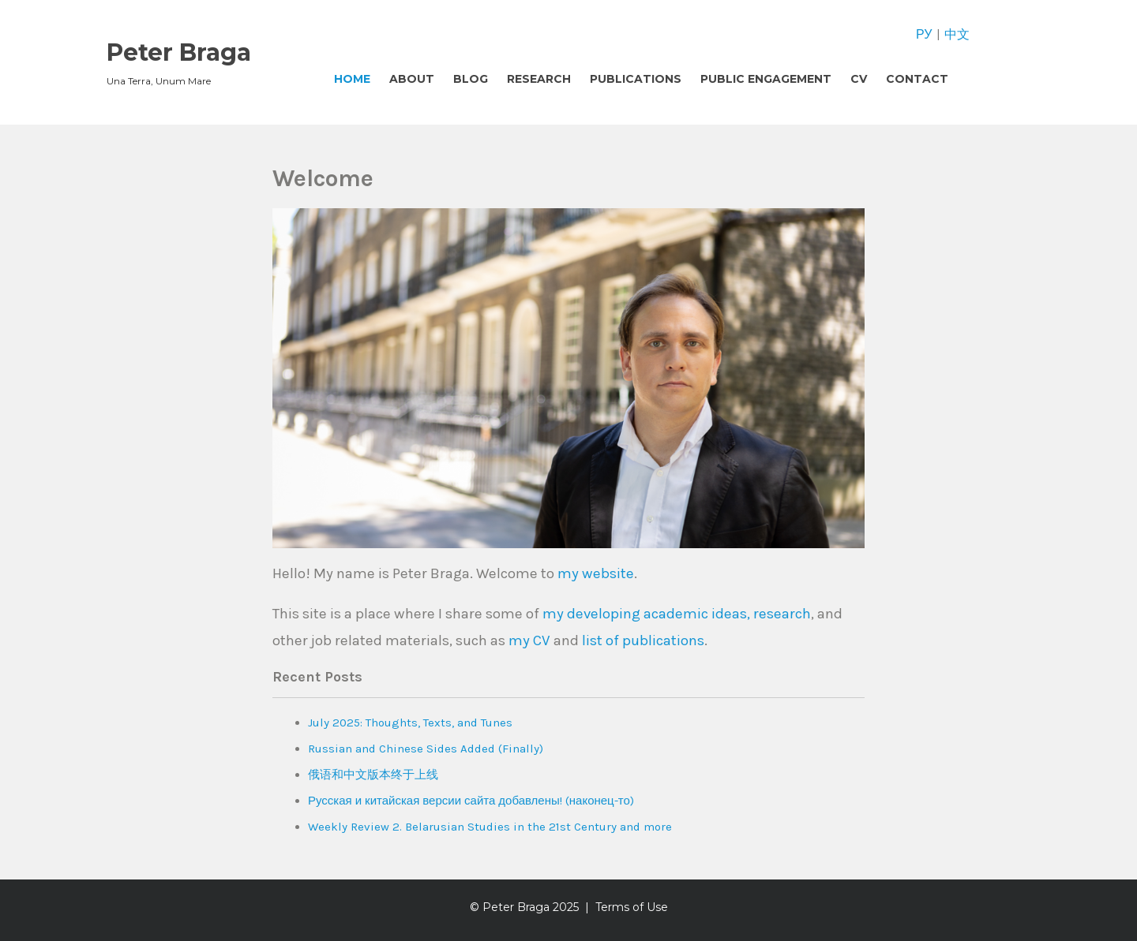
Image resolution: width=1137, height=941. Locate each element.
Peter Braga (179, 52)
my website (595, 573)
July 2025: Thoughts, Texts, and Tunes (410, 722)
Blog (470, 79)
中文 (957, 34)
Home (352, 79)
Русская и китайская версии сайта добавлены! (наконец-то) (471, 801)
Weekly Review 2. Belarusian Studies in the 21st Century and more (490, 827)
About (411, 79)
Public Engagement (765, 79)
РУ (924, 34)
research (782, 613)
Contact (917, 79)
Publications (635, 79)
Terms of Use (631, 907)
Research (539, 79)
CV (858, 79)
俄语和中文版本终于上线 (373, 774)
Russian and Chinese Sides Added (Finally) (425, 748)
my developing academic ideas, (646, 613)
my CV (529, 640)
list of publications (643, 640)
